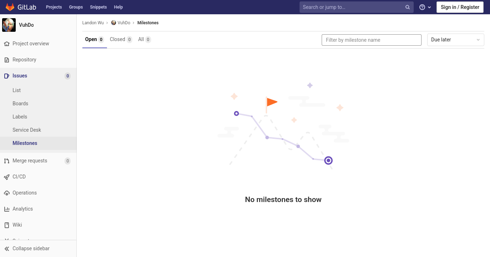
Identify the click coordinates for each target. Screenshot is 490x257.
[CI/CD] (39, 177)
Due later (456, 39)
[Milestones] (39, 143)
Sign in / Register (460, 7)
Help (118, 7)
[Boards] (39, 103)
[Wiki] (39, 225)
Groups (76, 7)
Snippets (98, 7)
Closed (123, 39)
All (146, 39)
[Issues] (39, 76)
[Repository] (39, 60)
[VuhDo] (39, 25)
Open (96, 39)
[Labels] (39, 117)
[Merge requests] (39, 161)
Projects (54, 7)
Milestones (149, 22)
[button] (39, 248)
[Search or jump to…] (357, 7)
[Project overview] (39, 44)
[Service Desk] (39, 130)
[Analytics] (39, 209)
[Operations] (39, 193)
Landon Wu (95, 22)
